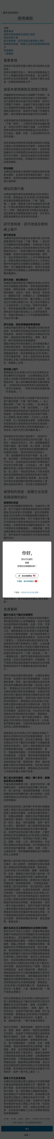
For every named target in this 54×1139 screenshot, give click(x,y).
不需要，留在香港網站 (27, 581)
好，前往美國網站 (27, 575)
